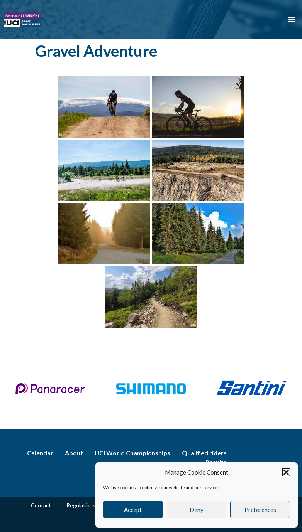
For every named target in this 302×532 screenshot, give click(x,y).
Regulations (80, 505)
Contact (41, 505)
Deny (197, 509)
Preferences (260, 509)
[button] (286, 472)
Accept (133, 509)
